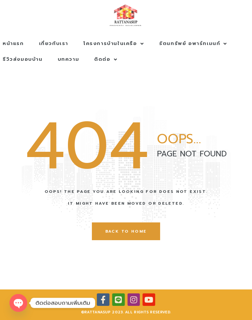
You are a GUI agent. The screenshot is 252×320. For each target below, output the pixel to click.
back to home (126, 231)
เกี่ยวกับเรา (53, 43)
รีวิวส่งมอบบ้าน (23, 59)
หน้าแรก (13, 43)
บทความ (68, 59)
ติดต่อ (105, 59)
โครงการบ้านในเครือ (113, 43)
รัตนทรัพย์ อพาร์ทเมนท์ (193, 43)
